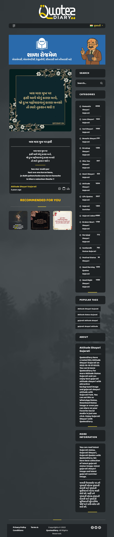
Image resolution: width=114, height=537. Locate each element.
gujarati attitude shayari (88, 320)
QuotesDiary (52, 530)
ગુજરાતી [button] (95, 26)
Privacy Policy (19, 527)
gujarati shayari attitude (88, 326)
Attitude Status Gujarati (87, 314)
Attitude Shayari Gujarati (24, 187)
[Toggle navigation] (13, 25)
